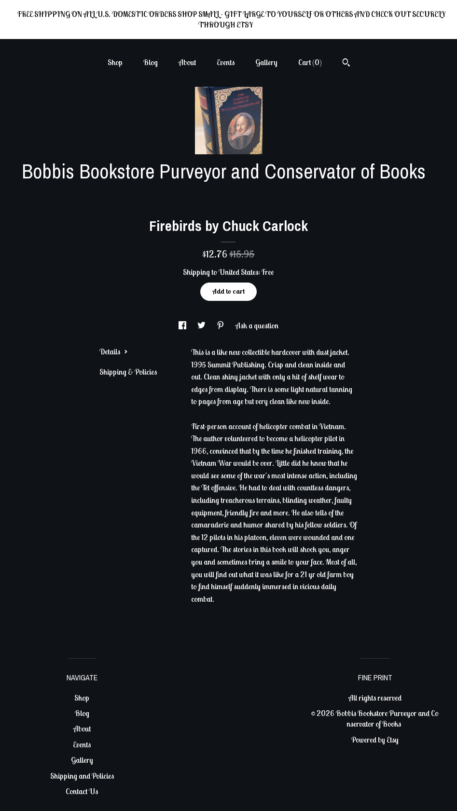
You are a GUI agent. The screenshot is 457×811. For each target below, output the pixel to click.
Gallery (266, 62)
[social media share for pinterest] (221, 325)
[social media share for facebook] (183, 325)
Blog (150, 62)
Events (226, 62)
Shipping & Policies (128, 372)
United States (238, 272)
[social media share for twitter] (202, 325)
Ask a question (256, 325)
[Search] (346, 63)
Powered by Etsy (375, 739)
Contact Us (82, 791)
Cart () (310, 62)
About (187, 62)
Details (113, 351)
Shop (115, 62)
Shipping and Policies (82, 776)
